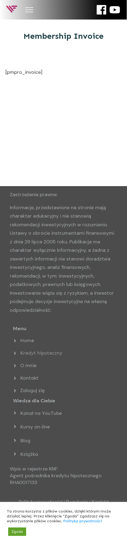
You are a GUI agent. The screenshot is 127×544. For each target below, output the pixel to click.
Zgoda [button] (17, 532)
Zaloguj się (32, 390)
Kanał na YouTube (41, 413)
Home (27, 340)
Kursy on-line (35, 427)
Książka (29, 454)
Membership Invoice (63, 36)
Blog (25, 441)
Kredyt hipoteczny (41, 353)
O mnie (28, 365)
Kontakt (29, 378)
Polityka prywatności (82, 520)
